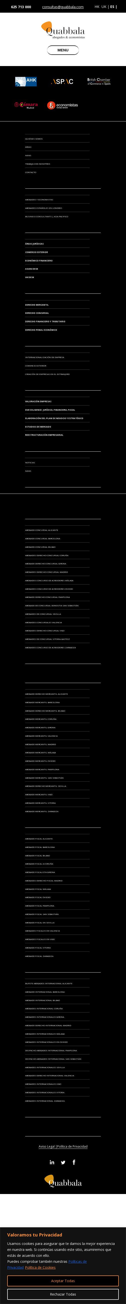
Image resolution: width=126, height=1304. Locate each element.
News (28, 155)
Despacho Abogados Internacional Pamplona (51, 1050)
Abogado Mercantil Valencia (41, 735)
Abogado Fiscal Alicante (39, 838)
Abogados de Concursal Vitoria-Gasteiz (47, 639)
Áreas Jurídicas (34, 243)
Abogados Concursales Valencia (43, 622)
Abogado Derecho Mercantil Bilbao (45, 710)
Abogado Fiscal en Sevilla (39, 922)
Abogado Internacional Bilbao (42, 1000)
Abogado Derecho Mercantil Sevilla (45, 786)
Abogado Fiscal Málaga (38, 889)
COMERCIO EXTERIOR (35, 365)
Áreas (28, 146)
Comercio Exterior (36, 252)
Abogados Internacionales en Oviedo (46, 1042)
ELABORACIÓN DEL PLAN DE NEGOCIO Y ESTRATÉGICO (54, 418)
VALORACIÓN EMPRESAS (38, 401)
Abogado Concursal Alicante (41, 530)
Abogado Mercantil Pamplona (42, 769)
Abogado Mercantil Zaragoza (41, 811)
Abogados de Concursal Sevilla (43, 614)
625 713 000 (21, 6)
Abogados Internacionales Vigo (43, 1084)
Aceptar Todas (63, 1280)
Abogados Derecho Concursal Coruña (46, 555)
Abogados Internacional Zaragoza (45, 1100)
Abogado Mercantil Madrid (40, 744)
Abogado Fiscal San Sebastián (42, 914)
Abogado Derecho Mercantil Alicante (46, 693)
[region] (63, 1265)
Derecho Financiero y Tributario (45, 321)
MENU (62, 50)
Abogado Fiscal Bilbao (37, 855)
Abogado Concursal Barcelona (42, 538)
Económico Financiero (39, 260)
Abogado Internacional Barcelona (45, 991)
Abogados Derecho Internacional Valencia (49, 1075)
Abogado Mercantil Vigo (38, 794)
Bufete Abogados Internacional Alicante (48, 983)
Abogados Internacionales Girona (44, 1016)
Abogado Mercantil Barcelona (42, 702)
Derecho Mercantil (37, 304)
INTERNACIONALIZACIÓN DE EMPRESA (44, 357)
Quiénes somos (34, 138)
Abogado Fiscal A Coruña (39, 863)
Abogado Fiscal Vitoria (38, 947)
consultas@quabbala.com (63, 7)
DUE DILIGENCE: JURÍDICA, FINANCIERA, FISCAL (50, 409)
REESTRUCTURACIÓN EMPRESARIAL (44, 435)
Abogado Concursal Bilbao (40, 546)
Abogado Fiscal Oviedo (37, 897)
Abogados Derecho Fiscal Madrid (43, 880)
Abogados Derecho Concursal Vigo (44, 630)
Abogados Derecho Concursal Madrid (46, 572)
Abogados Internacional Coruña (44, 1008)
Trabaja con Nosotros (37, 163)
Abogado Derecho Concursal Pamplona (47, 597)
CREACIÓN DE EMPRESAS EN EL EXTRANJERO (47, 374)
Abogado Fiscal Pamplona (39, 905)
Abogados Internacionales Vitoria (44, 1092)
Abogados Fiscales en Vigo (40, 939)
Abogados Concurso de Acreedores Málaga (49, 580)
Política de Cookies (40, 1267)
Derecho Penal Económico (41, 329)
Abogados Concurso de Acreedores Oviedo (49, 588)
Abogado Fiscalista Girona (40, 872)
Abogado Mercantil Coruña (40, 719)
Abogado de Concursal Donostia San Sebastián (52, 605)
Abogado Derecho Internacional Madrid (48, 1025)
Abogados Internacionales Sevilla (45, 1067)
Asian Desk (31, 268)
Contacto (30, 172)
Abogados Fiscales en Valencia (42, 930)
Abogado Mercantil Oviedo (40, 761)
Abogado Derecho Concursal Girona (45, 563)
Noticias (30, 462)
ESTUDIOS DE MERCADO (38, 426)
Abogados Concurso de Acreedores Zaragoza (50, 647)
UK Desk (29, 277)
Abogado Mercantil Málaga (40, 752)
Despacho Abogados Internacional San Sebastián (53, 1058)
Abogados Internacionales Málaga (45, 1033)
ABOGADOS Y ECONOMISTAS (39, 199)
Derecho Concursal (37, 313)
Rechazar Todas (63, 1294)
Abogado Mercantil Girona (40, 727)
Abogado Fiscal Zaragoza (39, 956)
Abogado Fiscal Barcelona (40, 847)
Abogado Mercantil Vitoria (40, 802)
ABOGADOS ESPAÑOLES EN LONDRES (43, 208)
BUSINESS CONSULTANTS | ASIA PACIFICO (46, 216)
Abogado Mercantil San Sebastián (44, 777)
